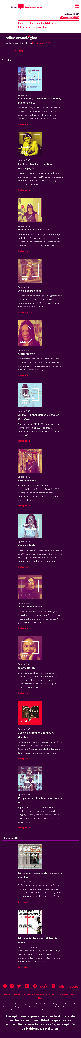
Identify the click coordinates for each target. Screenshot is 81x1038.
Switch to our (69, 16)
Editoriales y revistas (29, 27)
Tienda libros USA (12, 994)
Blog (44, 27)
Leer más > (23, 902)
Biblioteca (50, 23)
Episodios (23, 23)
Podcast (26, 994)
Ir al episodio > (25, 124)
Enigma (56, 1004)
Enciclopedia (37, 23)
